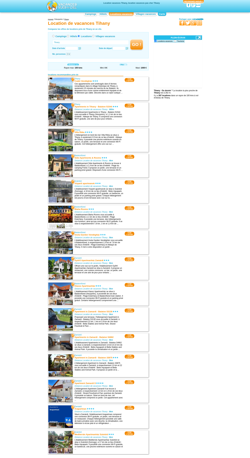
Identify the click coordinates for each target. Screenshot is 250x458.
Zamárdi (78, 258)
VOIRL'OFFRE (129, 80)
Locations (86, 36)
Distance (73, 65)
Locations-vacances (165, 41)
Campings (90, 14)
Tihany (77, 79)
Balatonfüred (79, 155)
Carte (162, 14)
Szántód (78, 181)
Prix (123, 65)
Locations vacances (121, 14)
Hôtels (103, 14)
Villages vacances (146, 14)
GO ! (136, 44)
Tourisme (180, 41)
